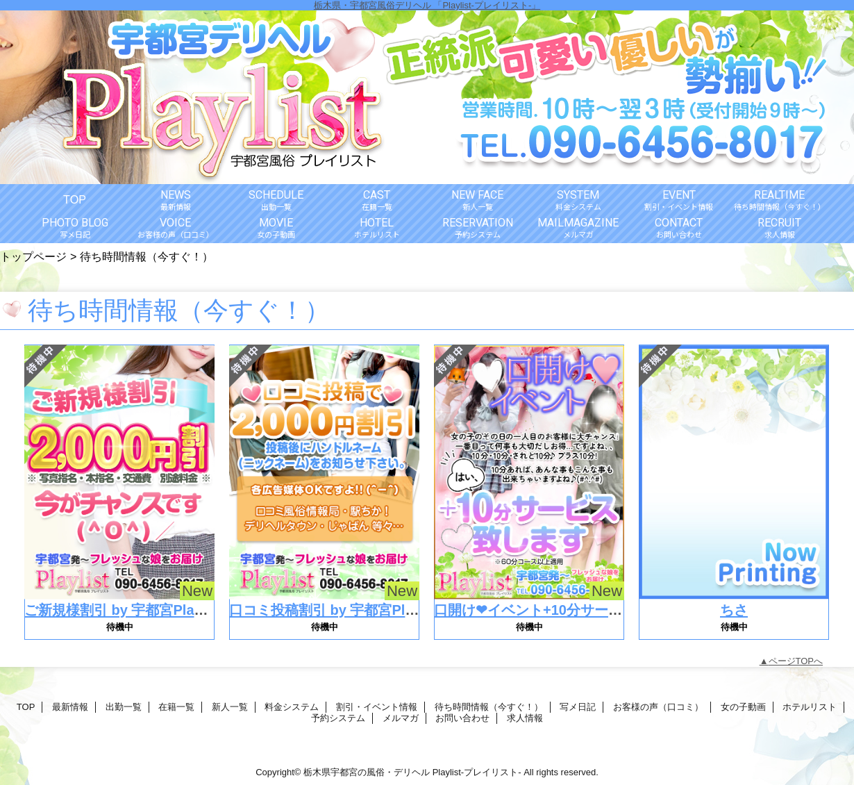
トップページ (33, 256)
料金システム (292, 707)
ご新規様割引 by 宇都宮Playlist (123, 610)
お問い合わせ (462, 718)
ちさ (734, 610)
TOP (74, 199)
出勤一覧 (124, 707)
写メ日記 (578, 707)
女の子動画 (743, 707)
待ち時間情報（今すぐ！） (489, 707)
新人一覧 (230, 707)
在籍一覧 (176, 707)
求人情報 (525, 718)
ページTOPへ (796, 661)
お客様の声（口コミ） (658, 707)
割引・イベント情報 (376, 707)
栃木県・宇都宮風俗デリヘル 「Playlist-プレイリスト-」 (427, 5)
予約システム (338, 718)
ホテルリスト (809, 707)
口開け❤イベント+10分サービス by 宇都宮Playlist (592, 610)
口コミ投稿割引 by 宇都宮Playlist (335, 610)
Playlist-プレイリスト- (477, 772)
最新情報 (70, 707)
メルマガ (401, 718)
